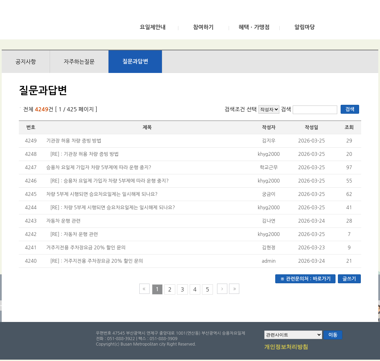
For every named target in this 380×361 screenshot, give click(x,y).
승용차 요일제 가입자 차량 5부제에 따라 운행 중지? (98, 167)
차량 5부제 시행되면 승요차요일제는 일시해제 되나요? (101, 194)
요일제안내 (152, 27)
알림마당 (304, 27)
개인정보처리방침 (286, 347)
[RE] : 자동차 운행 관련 (74, 234)
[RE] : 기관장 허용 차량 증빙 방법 (84, 154)
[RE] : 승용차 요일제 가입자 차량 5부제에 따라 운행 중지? (109, 180)
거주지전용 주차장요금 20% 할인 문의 (86, 247)
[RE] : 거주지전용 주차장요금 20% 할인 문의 (96, 261)
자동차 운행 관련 (63, 221)
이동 (332, 335)
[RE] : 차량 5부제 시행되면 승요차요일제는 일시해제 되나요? (112, 207)
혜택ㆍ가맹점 (254, 27)
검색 (287, 109)
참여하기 (203, 27)
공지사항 (25, 61)
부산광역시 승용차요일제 (53, 22)
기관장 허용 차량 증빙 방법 (73, 140)
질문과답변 (135, 61)
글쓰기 (349, 278)
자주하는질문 (79, 61)
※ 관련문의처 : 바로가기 (305, 278)
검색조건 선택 (240, 109)
